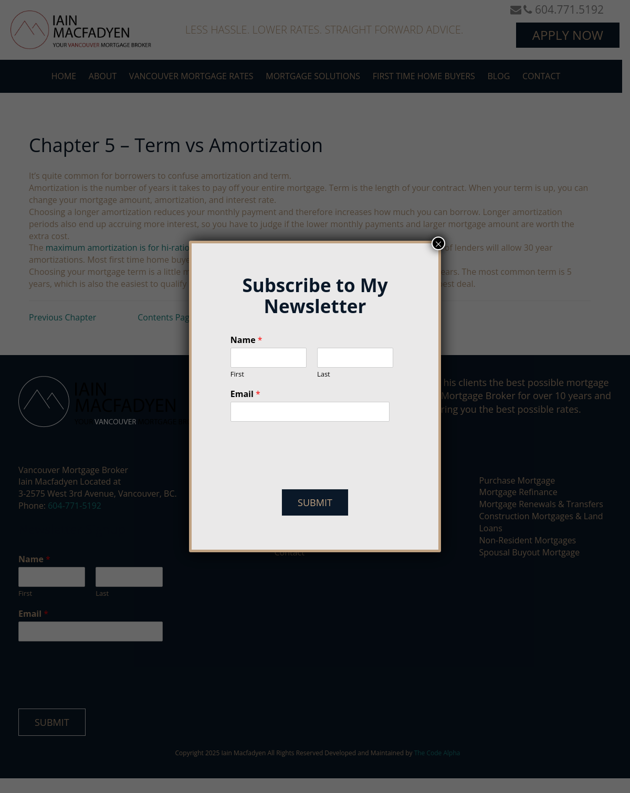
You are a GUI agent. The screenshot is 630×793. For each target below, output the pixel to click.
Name (246, 340)
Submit (315, 502)
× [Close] (438, 243)
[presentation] (310, 471)
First (237, 374)
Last (323, 374)
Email (245, 394)
